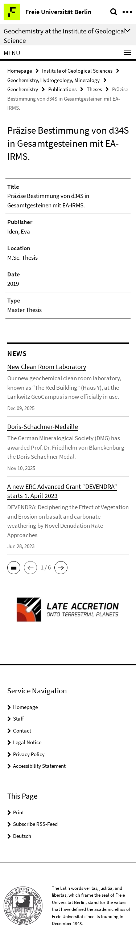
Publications (62, 89)
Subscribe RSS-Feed (35, 823)
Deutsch (22, 835)
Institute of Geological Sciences (77, 70)
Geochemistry (22, 89)
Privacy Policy (29, 754)
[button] (13, 567)
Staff (18, 718)
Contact (22, 730)
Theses (94, 89)
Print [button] (18, 812)
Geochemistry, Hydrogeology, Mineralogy (53, 80)
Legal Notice (27, 742)
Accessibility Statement (39, 765)
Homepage (19, 70)
